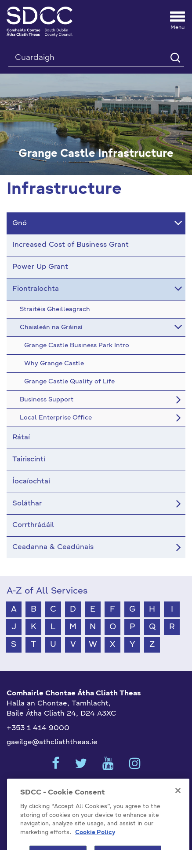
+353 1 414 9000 (38, 728)
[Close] (178, 799)
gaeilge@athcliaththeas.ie (52, 742)
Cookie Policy (95, 840)
